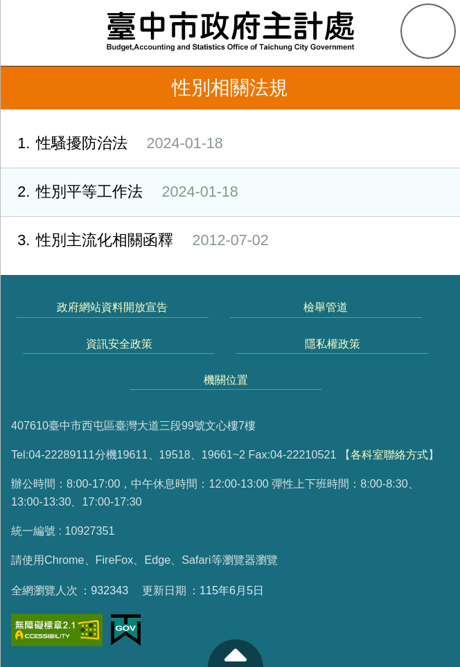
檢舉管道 (325, 307)
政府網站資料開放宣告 (112, 307)
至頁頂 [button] (235, 653)
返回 (22, 87)
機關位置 (226, 379)
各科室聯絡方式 (389, 454)
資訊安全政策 (119, 343)
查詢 (428, 31)
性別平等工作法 (119, 192)
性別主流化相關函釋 (134, 240)
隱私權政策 (332, 343)
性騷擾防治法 (111, 143)
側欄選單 (32, 32)
